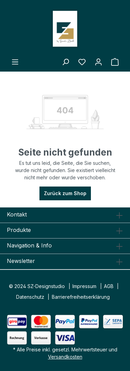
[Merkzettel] (82, 62)
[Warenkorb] (115, 62)
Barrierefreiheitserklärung (81, 297)
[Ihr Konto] (98, 62)
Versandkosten (65, 357)
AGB (109, 286)
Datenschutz (30, 297)
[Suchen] (65, 62)
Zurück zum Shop (65, 193)
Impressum (84, 286)
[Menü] (15, 62)
